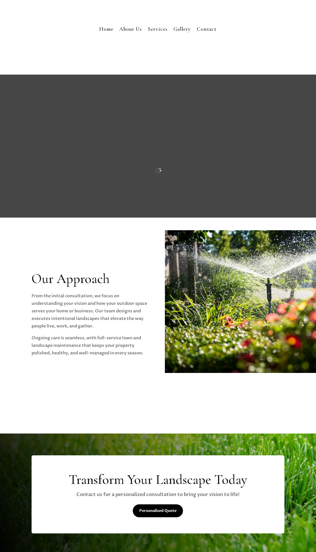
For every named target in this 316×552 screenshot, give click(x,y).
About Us (130, 29)
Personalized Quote (157, 510)
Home (106, 29)
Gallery (182, 29)
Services (158, 29)
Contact (206, 29)
